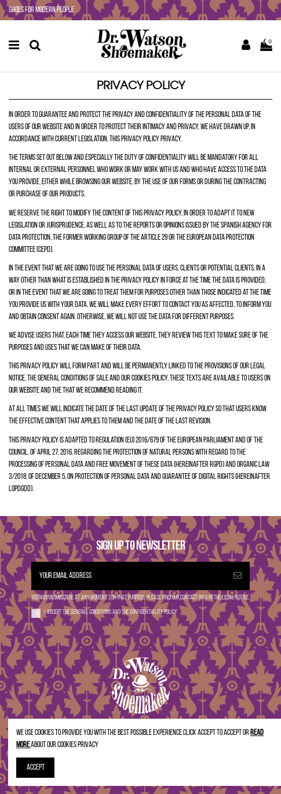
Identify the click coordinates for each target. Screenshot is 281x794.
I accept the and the (111, 612)
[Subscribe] (237, 576)
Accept (36, 767)
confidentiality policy (153, 612)
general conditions (91, 612)
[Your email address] (128, 576)
